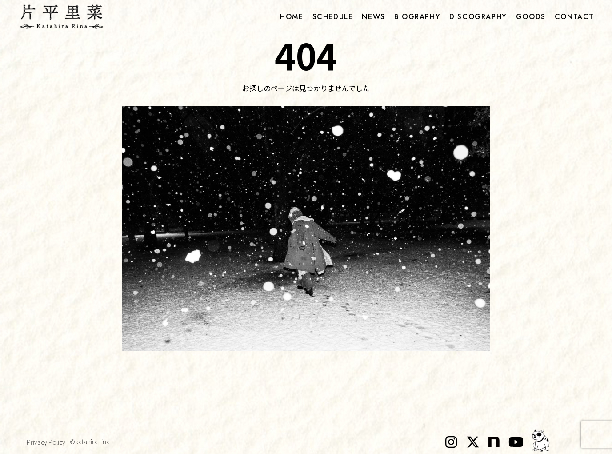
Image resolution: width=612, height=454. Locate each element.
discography (478, 17)
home (291, 17)
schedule (332, 17)
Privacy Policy (46, 442)
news (373, 17)
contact (574, 17)
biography (417, 17)
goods (531, 17)
